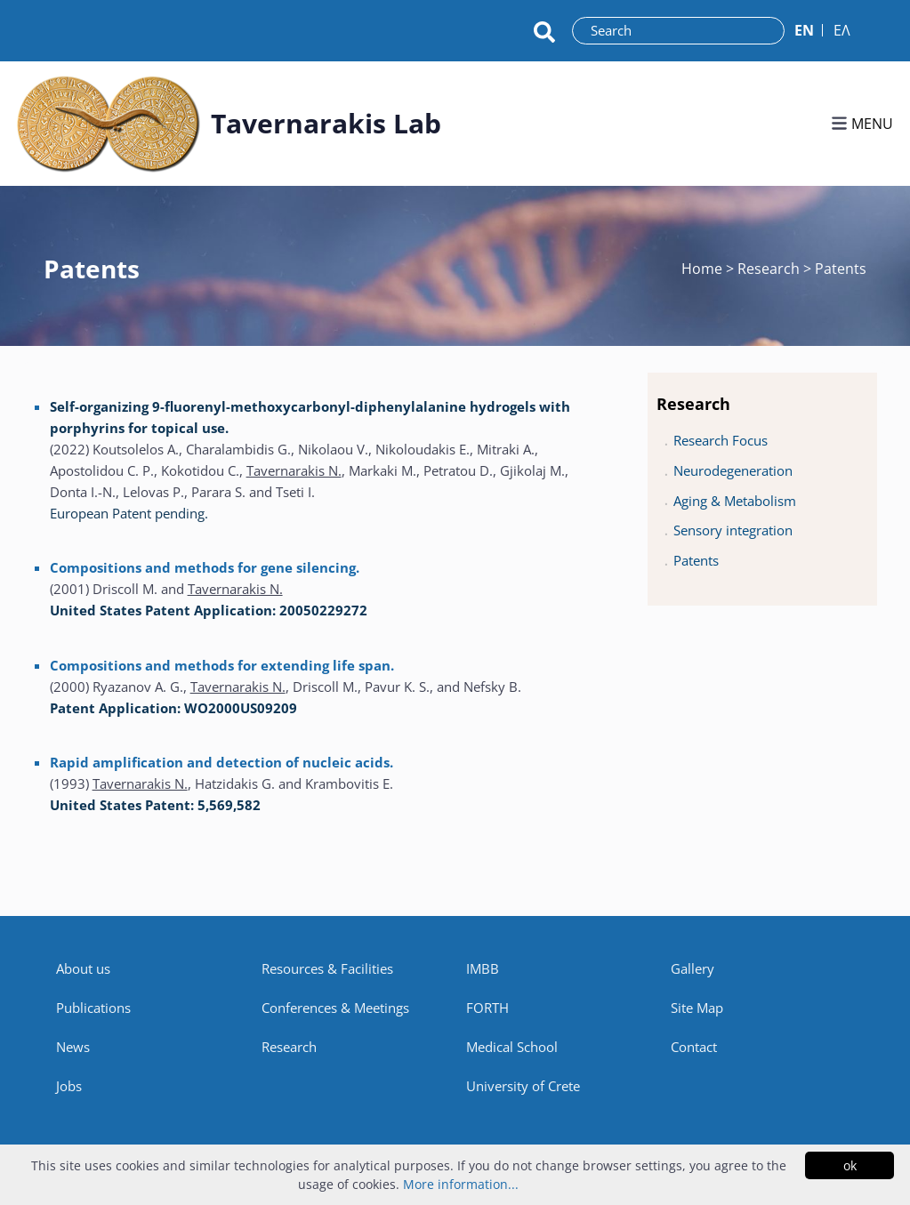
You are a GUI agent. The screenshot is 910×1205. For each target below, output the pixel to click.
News (73, 1047)
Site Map (697, 1007)
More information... (461, 1184)
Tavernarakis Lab (326, 123)
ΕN (804, 30)
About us (83, 968)
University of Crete (523, 1086)
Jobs (69, 1086)
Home (703, 268)
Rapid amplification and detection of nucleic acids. (221, 762)
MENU (862, 123)
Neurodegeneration (733, 470)
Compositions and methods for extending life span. (222, 665)
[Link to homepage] (108, 124)
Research (289, 1047)
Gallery (692, 968)
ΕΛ (841, 30)
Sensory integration (733, 530)
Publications (93, 1007)
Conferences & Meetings (335, 1007)
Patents (696, 560)
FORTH (487, 1007)
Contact (694, 1047)
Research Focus (720, 440)
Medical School (512, 1047)
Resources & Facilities (327, 968)
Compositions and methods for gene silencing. (204, 567)
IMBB (482, 968)
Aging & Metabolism (734, 501)
